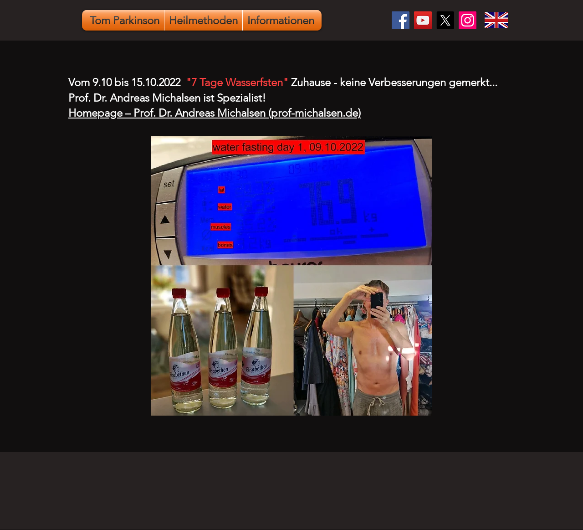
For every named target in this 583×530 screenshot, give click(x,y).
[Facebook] (400, 20)
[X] (445, 20)
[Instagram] (467, 20)
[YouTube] (423, 20)
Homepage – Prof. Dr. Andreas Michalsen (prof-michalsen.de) (214, 112)
